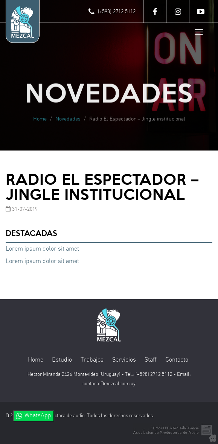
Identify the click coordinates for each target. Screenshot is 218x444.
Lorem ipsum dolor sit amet (42, 249)
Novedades (68, 120)
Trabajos (92, 360)
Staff (151, 360)
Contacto (176, 360)
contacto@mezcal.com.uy (109, 384)
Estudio (62, 360)
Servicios (124, 360)
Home (40, 120)
